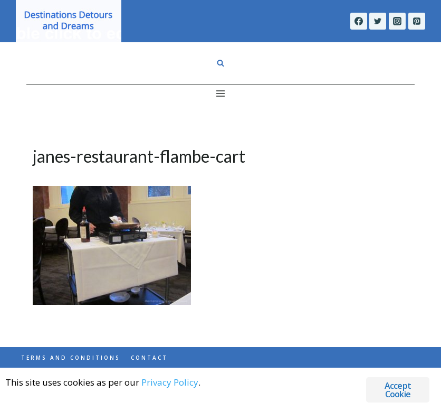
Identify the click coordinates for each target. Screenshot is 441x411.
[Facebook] (358, 21)
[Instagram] (397, 21)
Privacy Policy (169, 382)
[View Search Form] (220, 63)
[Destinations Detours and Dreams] (68, 21)
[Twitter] (377, 21)
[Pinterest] (416, 21)
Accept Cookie (398, 390)
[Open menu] (221, 93)
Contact (149, 357)
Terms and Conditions (70, 357)
